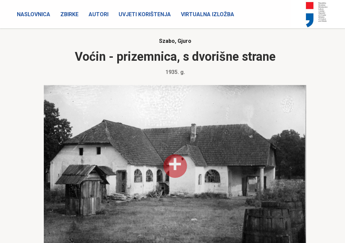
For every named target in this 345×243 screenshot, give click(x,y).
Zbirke (69, 14)
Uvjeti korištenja (145, 14)
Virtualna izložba (207, 14)
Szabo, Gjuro (175, 41)
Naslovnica (33, 14)
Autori (98, 14)
